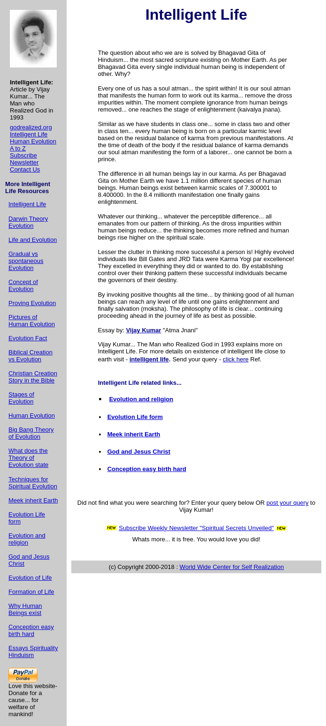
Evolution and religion (26, 539)
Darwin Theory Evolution (28, 222)
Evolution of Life (30, 577)
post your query (287, 502)
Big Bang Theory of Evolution (31, 433)
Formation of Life (31, 591)
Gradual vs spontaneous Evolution (25, 260)
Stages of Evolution (21, 398)
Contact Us (25, 169)
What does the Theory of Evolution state (28, 457)
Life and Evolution (32, 239)
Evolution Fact (27, 338)
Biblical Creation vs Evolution (30, 356)
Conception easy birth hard (31, 630)
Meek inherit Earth (33, 500)
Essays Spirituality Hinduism (33, 651)
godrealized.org (31, 127)
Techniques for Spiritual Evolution (32, 483)
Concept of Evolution (23, 285)
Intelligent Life (28, 134)
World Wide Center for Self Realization (232, 566)
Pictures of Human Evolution (31, 321)
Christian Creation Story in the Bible (32, 377)
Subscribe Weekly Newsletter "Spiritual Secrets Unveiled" (196, 527)
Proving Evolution (32, 303)
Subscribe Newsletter (24, 159)
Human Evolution (31, 415)
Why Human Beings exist (25, 609)
